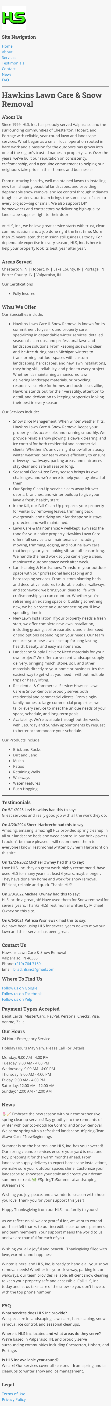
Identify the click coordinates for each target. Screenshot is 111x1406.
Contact (9, 68)
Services (9, 57)
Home (7, 46)
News (6, 74)
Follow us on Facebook (22, 993)
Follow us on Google (19, 988)
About (7, 51)
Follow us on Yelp (17, 999)
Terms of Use (13, 1393)
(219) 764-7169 (28, 963)
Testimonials (13, 63)
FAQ (5, 80)
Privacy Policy (14, 1399)
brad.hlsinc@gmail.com (33, 969)
